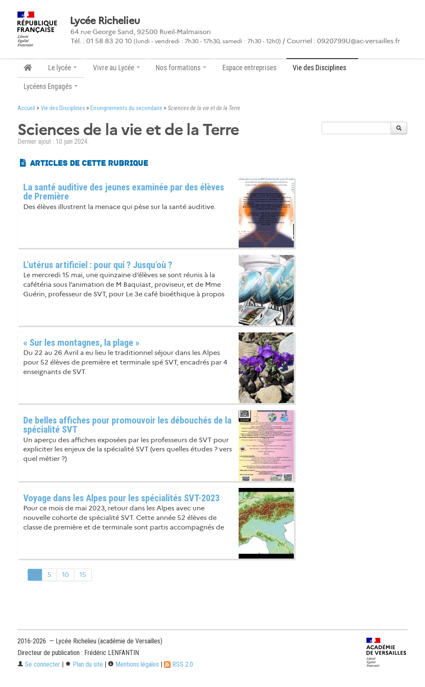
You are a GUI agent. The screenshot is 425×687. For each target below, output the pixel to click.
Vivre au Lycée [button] (116, 68)
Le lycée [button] (62, 68)
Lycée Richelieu (104, 20)
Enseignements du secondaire (126, 108)
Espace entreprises (249, 68)
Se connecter (38, 664)
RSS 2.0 (178, 664)
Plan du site (84, 664)
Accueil (26, 108)
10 (65, 575)
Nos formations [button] (181, 68)
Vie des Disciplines (63, 108)
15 (82, 575)
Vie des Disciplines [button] (322, 68)
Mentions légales (133, 664)
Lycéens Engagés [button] (51, 86)
